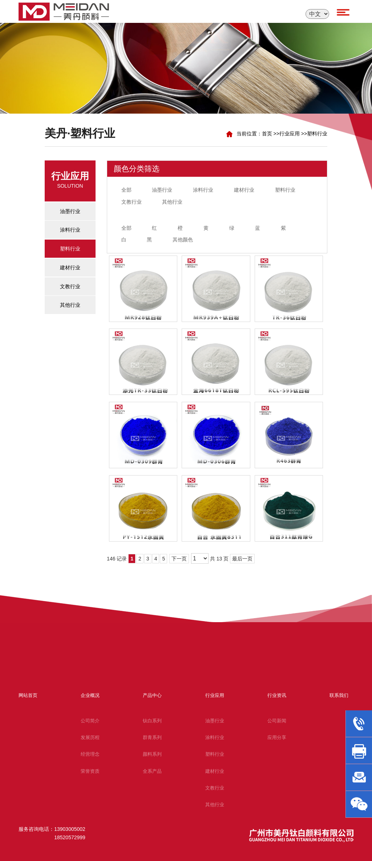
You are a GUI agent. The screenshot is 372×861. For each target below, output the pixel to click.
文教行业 (131, 202)
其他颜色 (183, 239)
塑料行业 (317, 133)
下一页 (179, 559)
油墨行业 (162, 190)
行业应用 (289, 133)
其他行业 (172, 202)
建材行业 (244, 190)
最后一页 (242, 559)
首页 (267, 133)
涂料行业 (203, 190)
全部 (126, 190)
